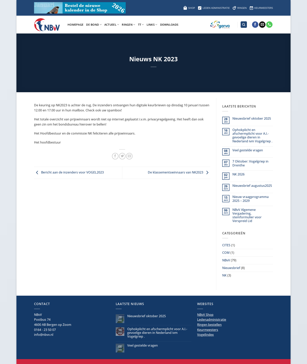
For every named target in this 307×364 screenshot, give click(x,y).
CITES (226, 245)
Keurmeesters (207, 330)
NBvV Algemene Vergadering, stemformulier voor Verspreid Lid (247, 215)
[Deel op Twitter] (122, 156)
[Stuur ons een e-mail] (262, 24)
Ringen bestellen (209, 324)
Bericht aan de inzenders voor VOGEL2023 (69, 172)
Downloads (169, 24)
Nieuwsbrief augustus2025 (252, 186)
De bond (94, 24)
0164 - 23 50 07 (45, 330)
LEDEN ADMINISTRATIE (214, 8)
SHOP (189, 8)
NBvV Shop (205, 315)
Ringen (128, 24)
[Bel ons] (269, 24)
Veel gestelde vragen (247, 150)
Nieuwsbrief (231, 268)
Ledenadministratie (211, 319)
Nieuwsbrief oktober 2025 (251, 118)
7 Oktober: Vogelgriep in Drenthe (250, 163)
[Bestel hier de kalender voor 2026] (80, 8)
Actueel (111, 24)
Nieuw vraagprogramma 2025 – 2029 (250, 198)
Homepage (75, 24)
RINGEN (239, 8)
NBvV (226, 260)
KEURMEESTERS (261, 8)
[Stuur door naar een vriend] (129, 156)
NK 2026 (238, 174)
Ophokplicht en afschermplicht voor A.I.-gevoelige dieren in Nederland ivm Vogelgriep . (252, 135)
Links (152, 24)
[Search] (244, 24)
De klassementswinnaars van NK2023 (179, 172)
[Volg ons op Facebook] (255, 24)
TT (141, 24)
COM (226, 252)
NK (224, 275)
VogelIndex (205, 334)
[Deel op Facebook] (115, 156)
